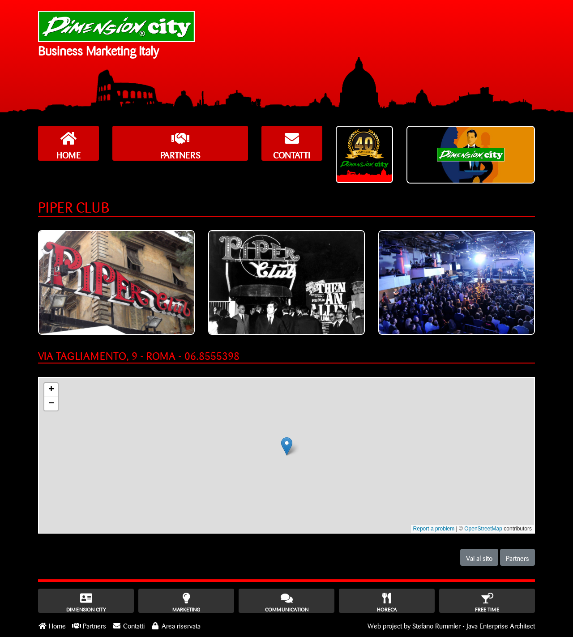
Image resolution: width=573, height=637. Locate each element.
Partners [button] (517, 557)
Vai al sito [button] (479, 557)
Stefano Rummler (436, 625)
